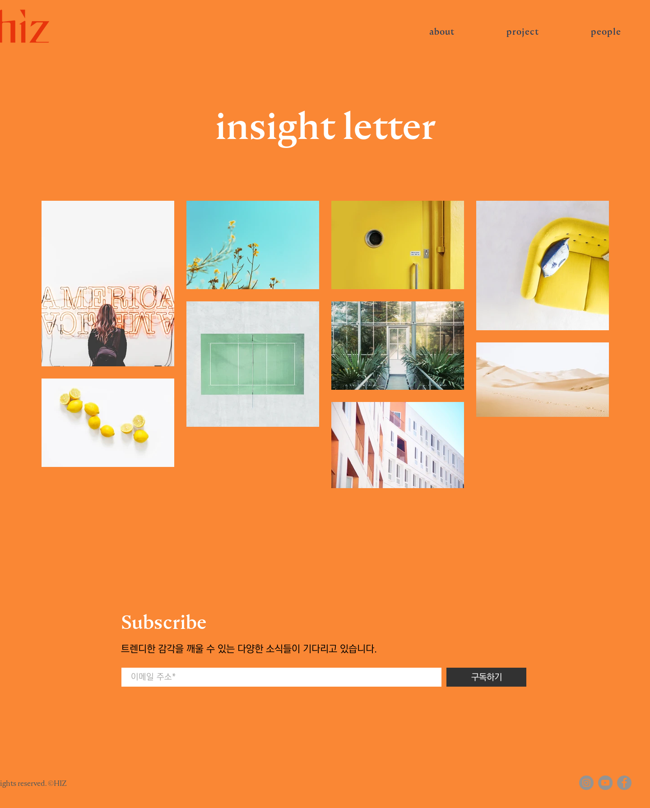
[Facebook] (624, 783)
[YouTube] (605, 783)
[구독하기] (486, 677)
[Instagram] (586, 783)
